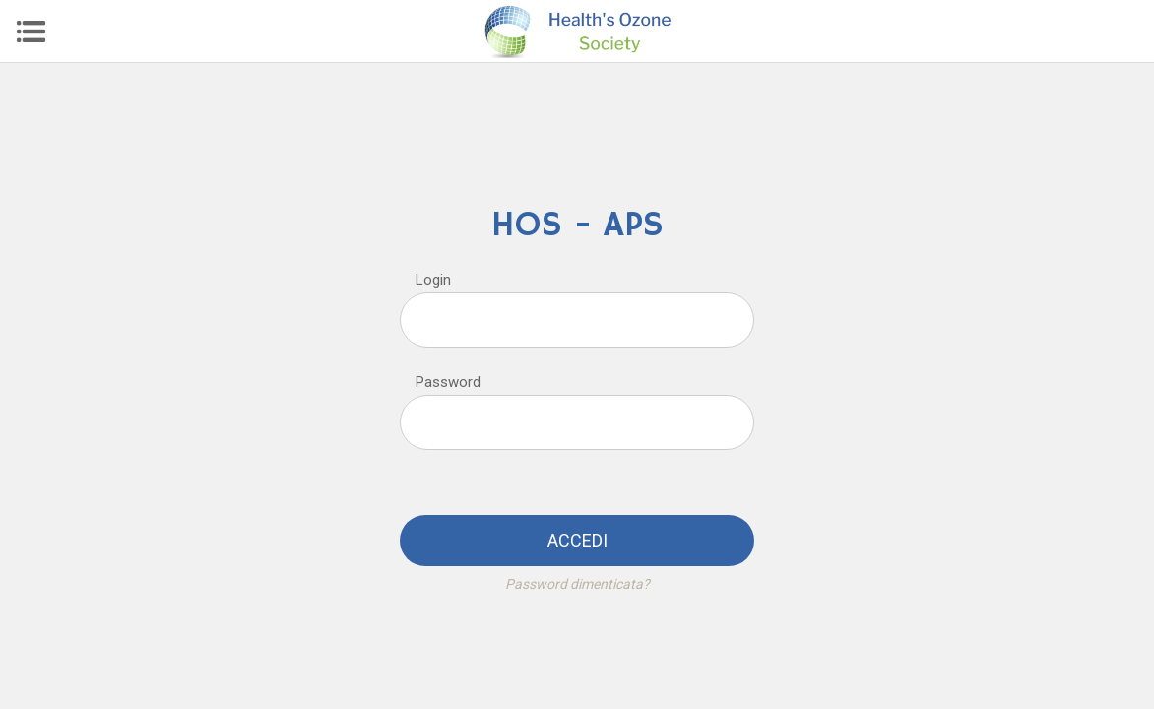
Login (433, 280)
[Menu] (31, 31)
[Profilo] (1122, 31)
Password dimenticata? (577, 584)
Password (448, 382)
